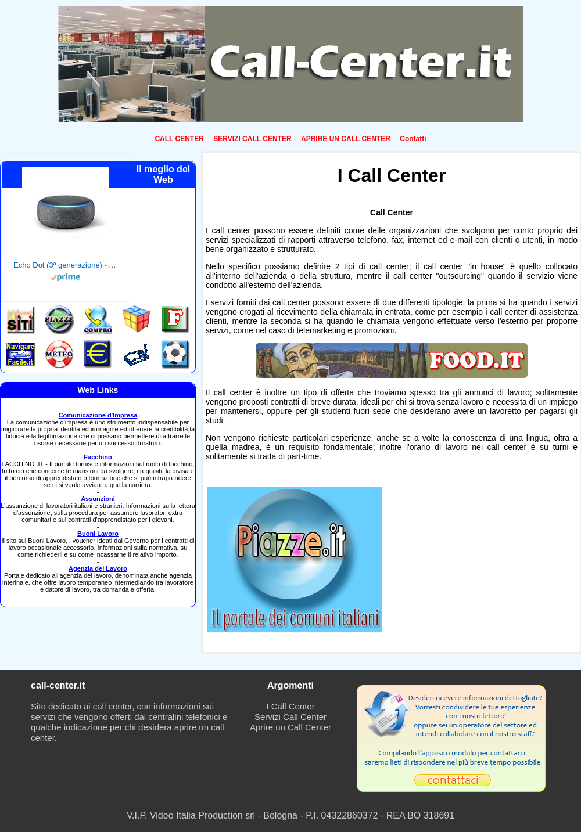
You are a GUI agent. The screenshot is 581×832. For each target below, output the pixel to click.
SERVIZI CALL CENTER (252, 139)
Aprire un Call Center (290, 727)
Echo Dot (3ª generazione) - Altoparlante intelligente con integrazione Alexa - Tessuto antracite (65, 265)
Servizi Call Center (290, 717)
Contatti (413, 139)
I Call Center (290, 706)
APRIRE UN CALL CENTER (345, 139)
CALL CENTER (179, 139)
